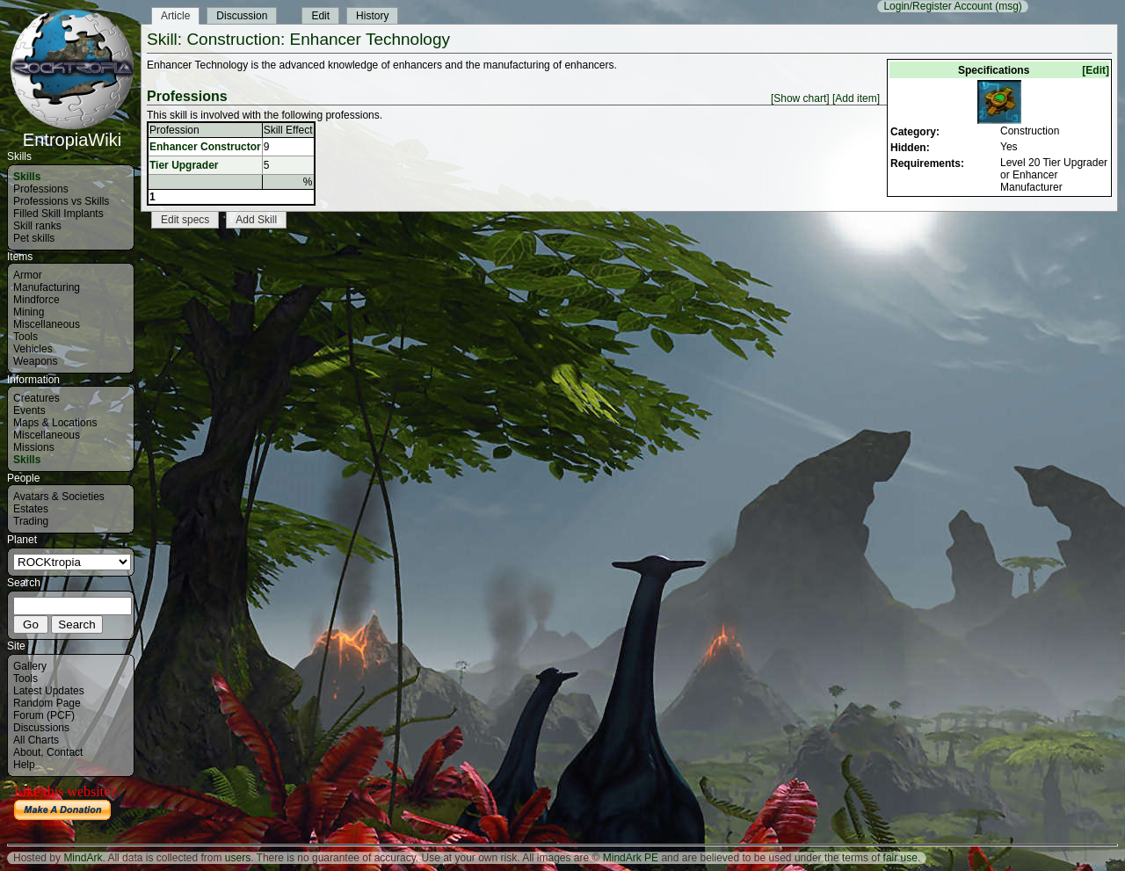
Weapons (35, 361)
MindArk (82, 858)
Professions (41, 189)
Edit (320, 16)
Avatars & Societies (59, 496)
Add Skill (256, 220)
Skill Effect (288, 130)
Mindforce (36, 300)
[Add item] (856, 98)
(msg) (1008, 6)
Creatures (36, 398)
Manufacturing (46, 287)
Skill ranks (37, 226)
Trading (30, 521)
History (372, 16)
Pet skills (33, 238)
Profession (174, 130)
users (237, 858)
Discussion (241, 16)
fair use (900, 858)
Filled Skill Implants (58, 213)
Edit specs (185, 220)
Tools (25, 336)
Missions (33, 447)
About (26, 752)
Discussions (41, 728)
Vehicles (33, 349)
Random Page (47, 703)
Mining (28, 312)
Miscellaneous (46, 324)
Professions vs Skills (61, 201)
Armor (27, 275)
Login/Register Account (937, 6)
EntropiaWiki (72, 131)
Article (175, 16)
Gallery (30, 666)
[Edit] (1095, 70)
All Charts (36, 740)
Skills (26, 177)
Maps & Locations (55, 423)
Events (29, 410)
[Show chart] (800, 98)
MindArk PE (630, 858)
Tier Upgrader (183, 165)
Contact (65, 752)
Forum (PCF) (44, 715)
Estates (30, 509)
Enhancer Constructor (205, 147)
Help (24, 764)
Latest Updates (48, 691)
